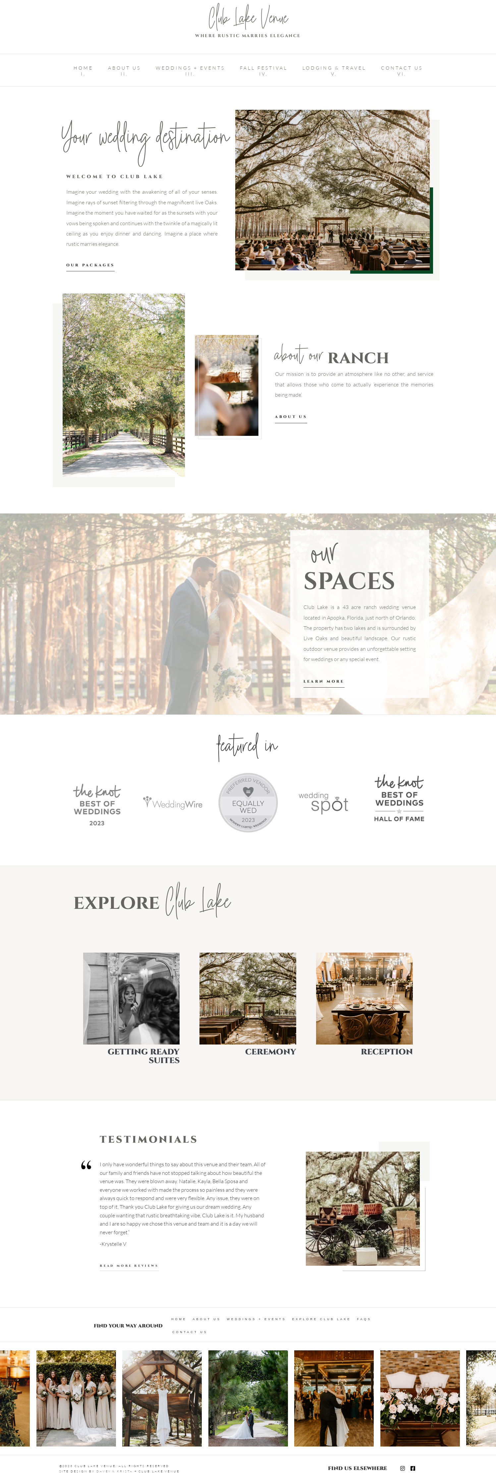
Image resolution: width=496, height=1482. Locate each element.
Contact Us (190, 1332)
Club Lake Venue (248, 20)
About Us (207, 1319)
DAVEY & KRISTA (114, 1471)
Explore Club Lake (321, 1319)
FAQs (364, 1319)
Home (179, 1319)
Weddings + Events (256, 1319)
